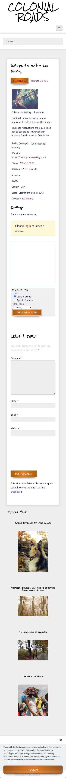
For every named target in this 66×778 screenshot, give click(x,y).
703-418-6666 (27, 163)
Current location (23, 296)
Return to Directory (39, 80)
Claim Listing (19, 80)
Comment (17, 358)
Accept (33, 769)
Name (15, 401)
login (28, 226)
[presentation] (25, 454)
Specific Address (23, 300)
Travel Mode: (18, 303)
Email (14, 414)
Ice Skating (27, 198)
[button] (60, 740)
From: (15, 293)
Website (15, 428)
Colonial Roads (33, 12)
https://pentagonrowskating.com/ (29, 157)
